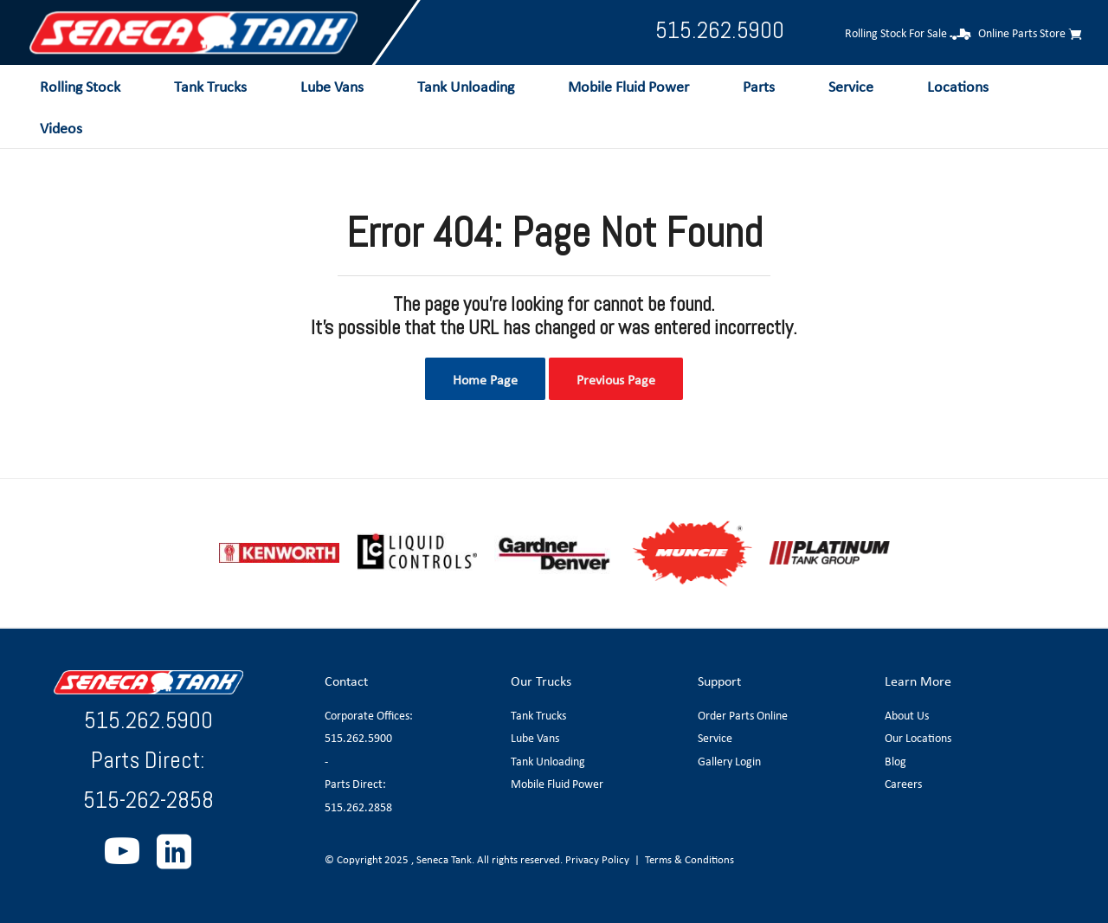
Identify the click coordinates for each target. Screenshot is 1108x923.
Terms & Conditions (689, 859)
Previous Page (616, 379)
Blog (895, 761)
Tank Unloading (548, 761)
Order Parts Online (743, 715)
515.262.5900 (719, 29)
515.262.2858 (358, 807)
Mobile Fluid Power (557, 783)
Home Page (485, 379)
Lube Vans (535, 738)
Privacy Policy (597, 859)
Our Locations (918, 738)
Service (715, 738)
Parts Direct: (355, 783)
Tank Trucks (538, 715)
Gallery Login (729, 761)
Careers (903, 783)
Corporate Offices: (369, 715)
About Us (907, 715)
